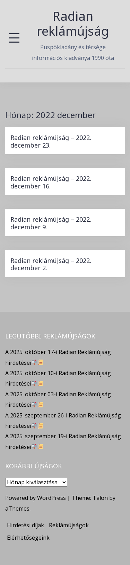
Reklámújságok (69, 525)
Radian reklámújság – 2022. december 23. (50, 141)
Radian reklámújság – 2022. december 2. (50, 264)
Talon (100, 498)
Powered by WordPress (35, 498)
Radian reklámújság (73, 23)
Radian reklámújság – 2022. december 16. (50, 182)
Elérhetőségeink (28, 537)
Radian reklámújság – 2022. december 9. (50, 223)
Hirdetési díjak (25, 525)
